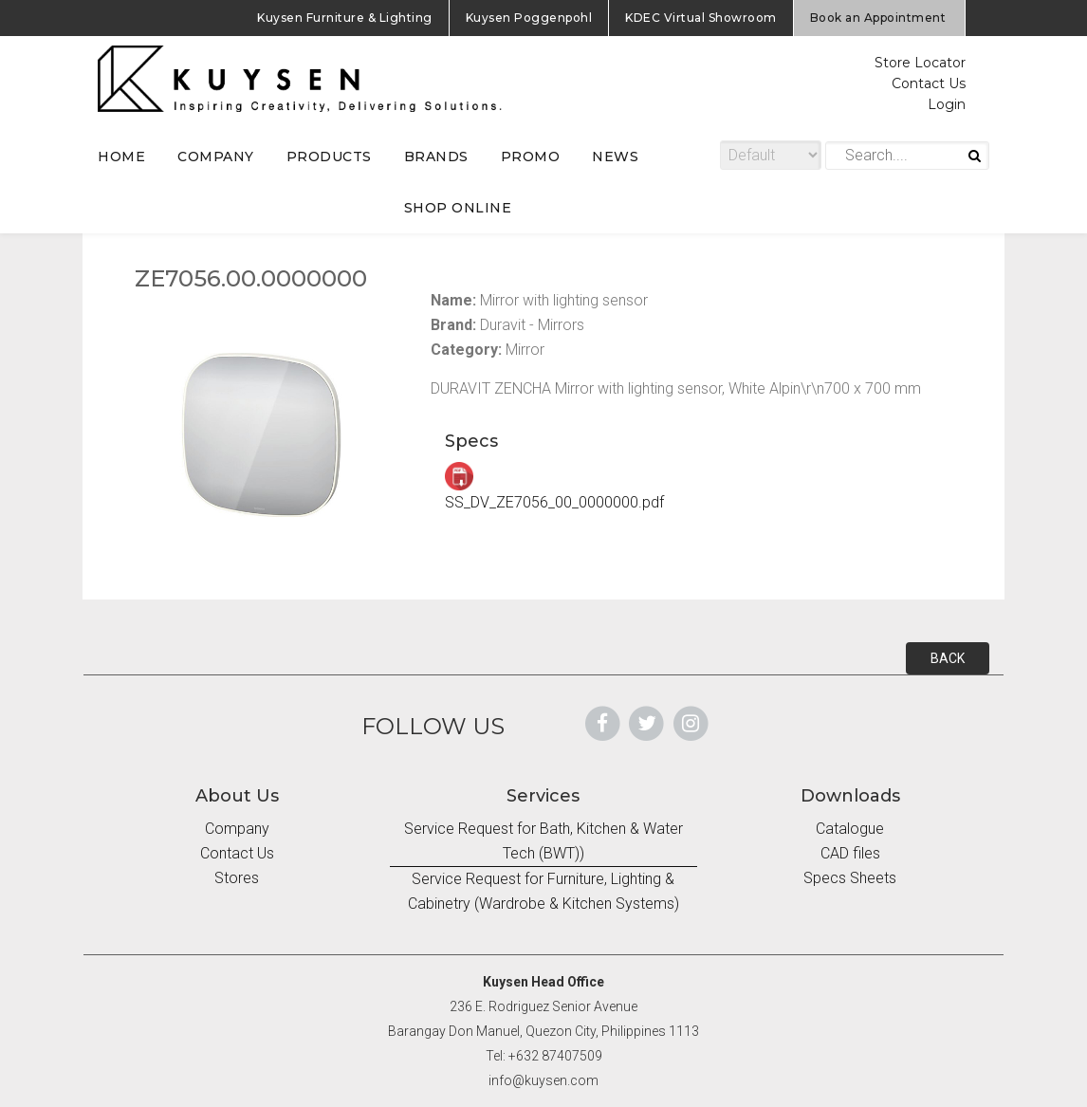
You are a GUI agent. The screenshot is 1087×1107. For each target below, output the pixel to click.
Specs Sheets (849, 878)
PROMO (531, 156)
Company (237, 829)
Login (947, 104)
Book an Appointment (878, 17)
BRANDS (436, 156)
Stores (236, 878)
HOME (121, 156)
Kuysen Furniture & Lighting (345, 17)
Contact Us (929, 83)
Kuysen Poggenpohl (529, 17)
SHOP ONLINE (458, 207)
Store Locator (920, 62)
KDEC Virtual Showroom (701, 17)
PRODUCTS (329, 156)
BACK (947, 658)
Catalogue (850, 829)
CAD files (850, 853)
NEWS (615, 156)
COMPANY (215, 156)
